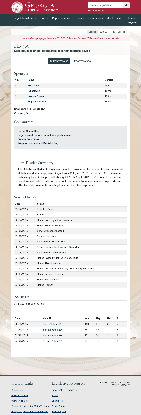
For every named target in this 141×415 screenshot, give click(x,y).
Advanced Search (96, 10)
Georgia (41, 7)
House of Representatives (56, 18)
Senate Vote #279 (53, 329)
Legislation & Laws (25, 18)
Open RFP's (57, 401)
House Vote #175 (52, 324)
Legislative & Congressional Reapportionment (45, 135)
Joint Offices (114, 18)
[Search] (105, 5)
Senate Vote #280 (53, 335)
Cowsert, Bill (21, 113)
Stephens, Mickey (37, 101)
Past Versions (82, 61)
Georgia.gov (17, 390)
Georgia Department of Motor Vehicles (30, 406)
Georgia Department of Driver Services (29, 411)
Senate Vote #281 (53, 341)
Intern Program (132, 20)
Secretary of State (19, 401)
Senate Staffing (59, 406)
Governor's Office (19, 395)
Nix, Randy (33, 85)
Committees (95, 18)
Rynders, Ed (34, 91)
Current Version (59, 61)
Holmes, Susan (36, 96)
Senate (80, 18)
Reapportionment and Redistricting (38, 143)
